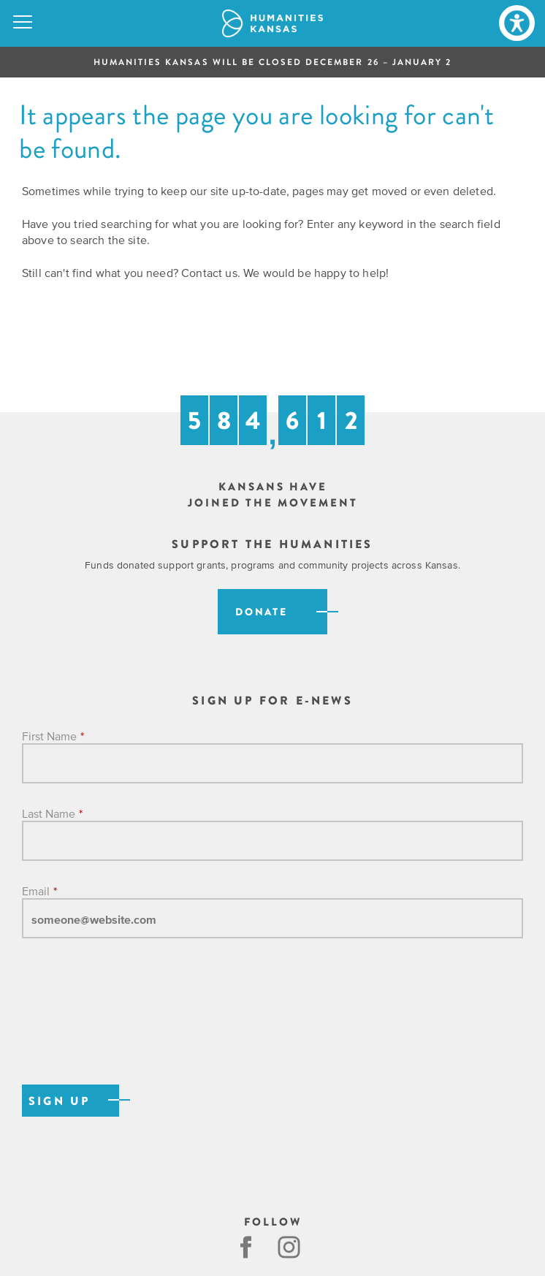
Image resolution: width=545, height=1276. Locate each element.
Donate (261, 612)
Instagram (290, 1247)
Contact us (209, 272)
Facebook (246, 1247)
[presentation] (133, 1026)
